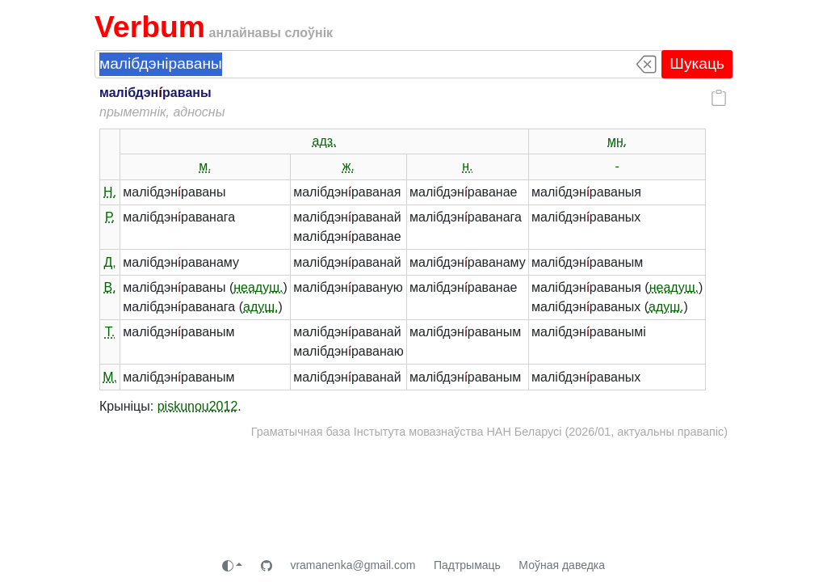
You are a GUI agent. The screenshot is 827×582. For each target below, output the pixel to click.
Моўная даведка (561, 565)
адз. (325, 141)
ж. (348, 166)
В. (110, 287)
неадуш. (258, 287)
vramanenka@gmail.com (352, 565)
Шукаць (697, 63)
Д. (109, 262)
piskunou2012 (197, 406)
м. (205, 166)
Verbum (149, 27)
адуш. (261, 307)
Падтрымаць (467, 565)
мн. (617, 141)
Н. (109, 192)
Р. (110, 217)
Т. (110, 332)
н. (467, 166)
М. (110, 377)
